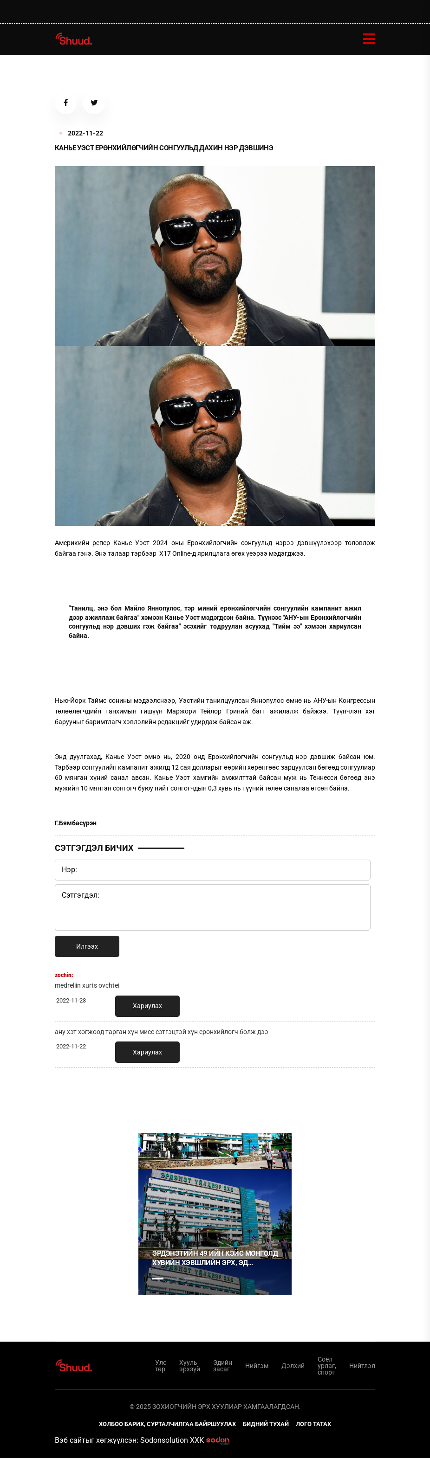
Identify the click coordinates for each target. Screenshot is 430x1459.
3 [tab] (189, 1279)
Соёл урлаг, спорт (327, 1366)
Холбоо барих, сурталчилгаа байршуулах (167, 1424)
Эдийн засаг (222, 1366)
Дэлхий (293, 1366)
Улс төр (160, 1366)
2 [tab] (173, 1279)
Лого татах (313, 1424)
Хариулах (147, 1006)
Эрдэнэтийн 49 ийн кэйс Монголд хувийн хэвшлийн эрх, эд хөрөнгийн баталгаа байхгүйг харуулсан (215, 1259)
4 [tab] (205, 1279)
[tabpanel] (215, 1215)
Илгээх (87, 947)
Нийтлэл (362, 1366)
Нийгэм (256, 1366)
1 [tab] (157, 1096)
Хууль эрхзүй (189, 1366)
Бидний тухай (266, 1424)
